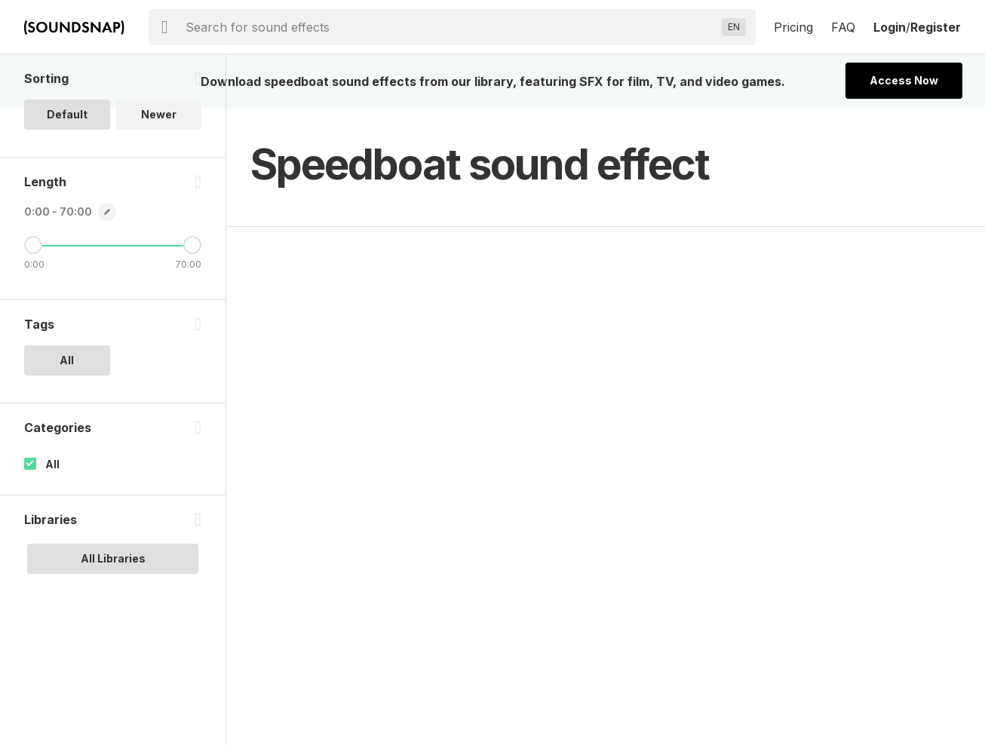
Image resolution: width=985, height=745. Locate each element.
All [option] (67, 360)
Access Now (904, 80)
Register (935, 27)
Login (889, 27)
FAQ (843, 27)
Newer (158, 114)
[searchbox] (451, 27)
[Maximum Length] (192, 245)
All (52, 464)
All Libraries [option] (113, 558)
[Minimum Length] (33, 245)
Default (67, 114)
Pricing (793, 27)
